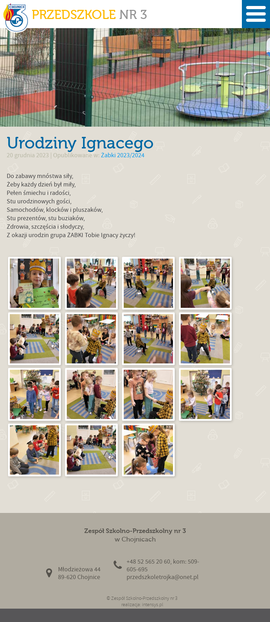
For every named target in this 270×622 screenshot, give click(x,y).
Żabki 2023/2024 (122, 155)
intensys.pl (152, 605)
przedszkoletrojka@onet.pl (163, 577)
